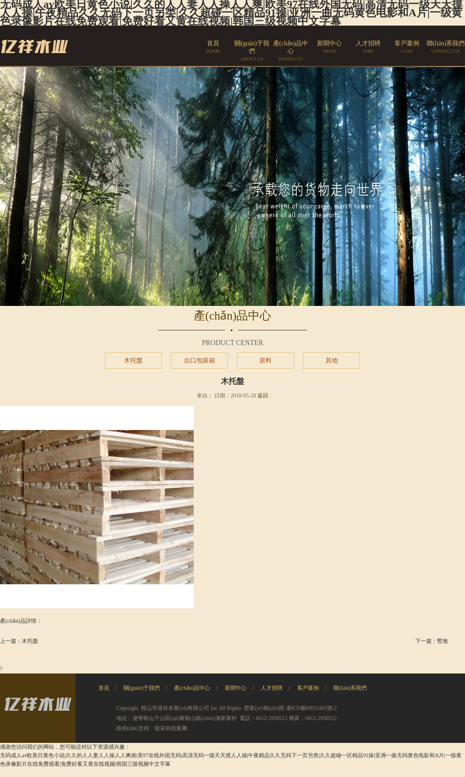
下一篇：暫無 (431, 641)
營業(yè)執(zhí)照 (264, 708)
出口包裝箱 (199, 360)
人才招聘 (271, 688)
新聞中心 (235, 688)
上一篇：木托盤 (19, 641)
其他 (332, 360)
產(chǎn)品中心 (192, 688)
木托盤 (133, 360)
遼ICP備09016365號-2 (311, 708)
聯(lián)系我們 (350, 688)
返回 (262, 396)
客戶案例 (308, 688)
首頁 (103, 688)
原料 (265, 360)
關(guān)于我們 (142, 688)
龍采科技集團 (171, 728)
